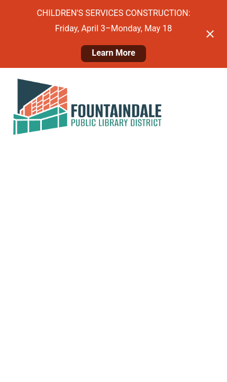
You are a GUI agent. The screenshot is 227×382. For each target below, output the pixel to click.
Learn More (113, 53)
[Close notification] (210, 34)
